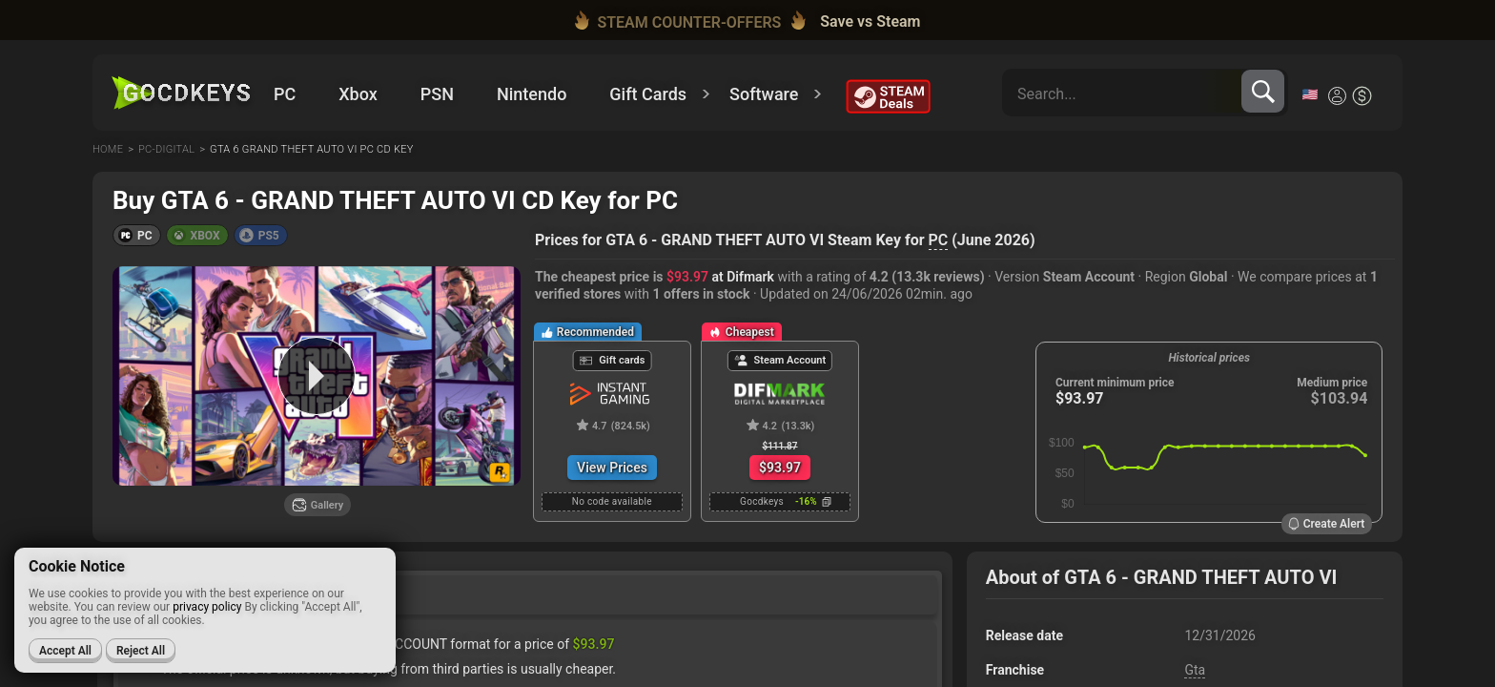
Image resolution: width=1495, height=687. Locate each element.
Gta (1194, 669)
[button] (137, 235)
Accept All (65, 650)
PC (939, 240)
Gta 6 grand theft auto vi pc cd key (312, 149)
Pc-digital (166, 149)
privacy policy (207, 607)
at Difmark (720, 276)
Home (107, 149)
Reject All (140, 650)
